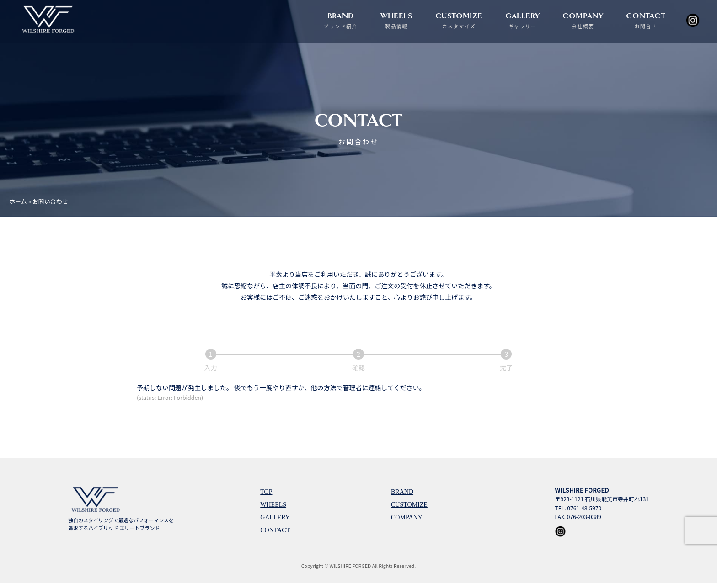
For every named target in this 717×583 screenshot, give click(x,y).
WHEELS (396, 20)
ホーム (18, 201)
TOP (266, 491)
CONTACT (645, 20)
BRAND (341, 20)
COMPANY (582, 20)
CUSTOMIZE (458, 20)
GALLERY (522, 20)
